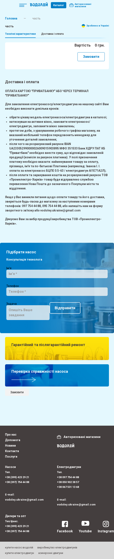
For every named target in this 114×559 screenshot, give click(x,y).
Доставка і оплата (52, 33)
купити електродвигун (19, 553)
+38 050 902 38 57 (68, 482)
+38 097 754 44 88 (68, 477)
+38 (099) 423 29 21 (17, 477)
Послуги (11, 456)
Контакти (12, 451)
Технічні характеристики (20, 33)
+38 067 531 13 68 (68, 487)
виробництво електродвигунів (57, 547)
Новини (10, 445)
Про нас (10, 434)
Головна (11, 18)
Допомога (12, 440)
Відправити (21, 327)
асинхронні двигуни (50, 553)
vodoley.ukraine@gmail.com (24, 499)
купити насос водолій (19, 547)
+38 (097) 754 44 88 (17, 482)
